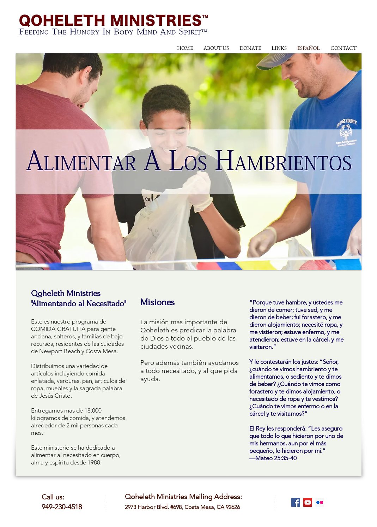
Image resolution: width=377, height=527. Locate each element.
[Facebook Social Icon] (295, 502)
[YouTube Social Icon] (307, 502)
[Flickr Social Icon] (319, 502)
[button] (188, 161)
